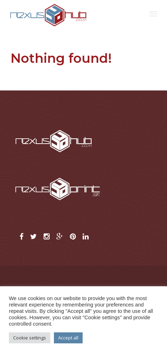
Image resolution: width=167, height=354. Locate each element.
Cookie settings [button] (29, 337)
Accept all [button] (68, 337)
